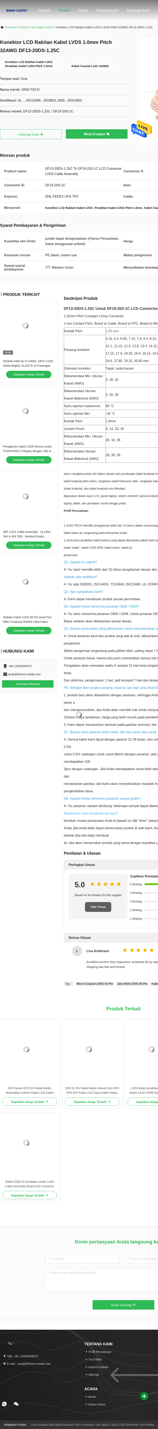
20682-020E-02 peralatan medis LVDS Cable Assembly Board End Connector (29, 1184)
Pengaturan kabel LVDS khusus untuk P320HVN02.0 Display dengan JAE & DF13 (27, 451)
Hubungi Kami (138, 10)
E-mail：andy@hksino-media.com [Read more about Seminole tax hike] (27, 1363)
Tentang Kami (107, 10)
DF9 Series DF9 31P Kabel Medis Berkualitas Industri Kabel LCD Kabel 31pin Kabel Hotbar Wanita (29, 1091)
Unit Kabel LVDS (41, 27)
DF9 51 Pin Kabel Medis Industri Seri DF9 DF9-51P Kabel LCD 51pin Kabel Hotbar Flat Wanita (92, 1091)
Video (83, 10)
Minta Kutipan (97, 134)
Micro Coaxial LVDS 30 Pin (95, 983)
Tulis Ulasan (98, 906)
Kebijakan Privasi (15, 1424)
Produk (64, 10)
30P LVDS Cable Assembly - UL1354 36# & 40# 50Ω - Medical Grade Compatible (26, 536)
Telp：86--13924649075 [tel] (20, 1356)
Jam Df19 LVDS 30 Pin (132, 983)
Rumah (44, 10)
